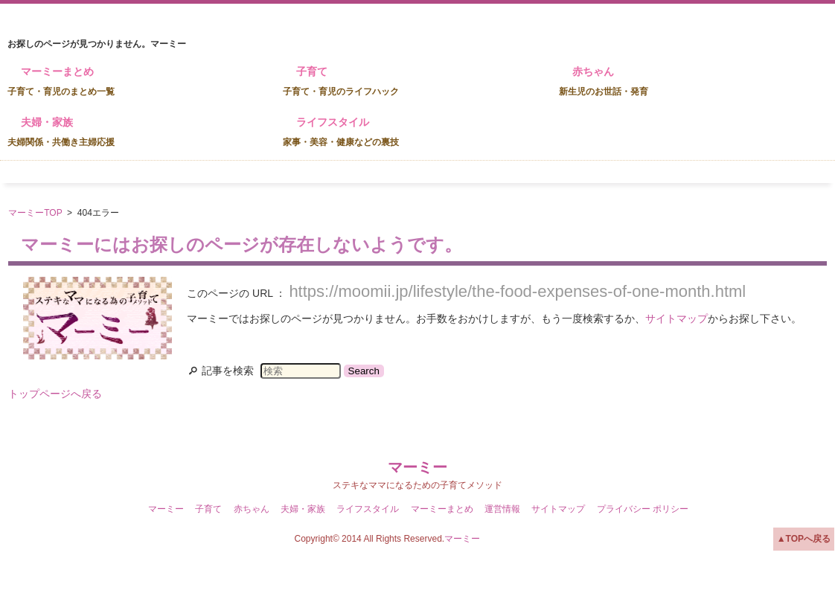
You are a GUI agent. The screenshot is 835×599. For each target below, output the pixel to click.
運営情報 (502, 509)
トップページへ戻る (55, 394)
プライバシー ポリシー (642, 509)
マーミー (417, 467)
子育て (341, 81)
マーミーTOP (35, 213)
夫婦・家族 (61, 131)
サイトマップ (676, 318)
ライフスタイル (341, 131)
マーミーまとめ (61, 81)
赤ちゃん (603, 81)
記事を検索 (228, 371)
